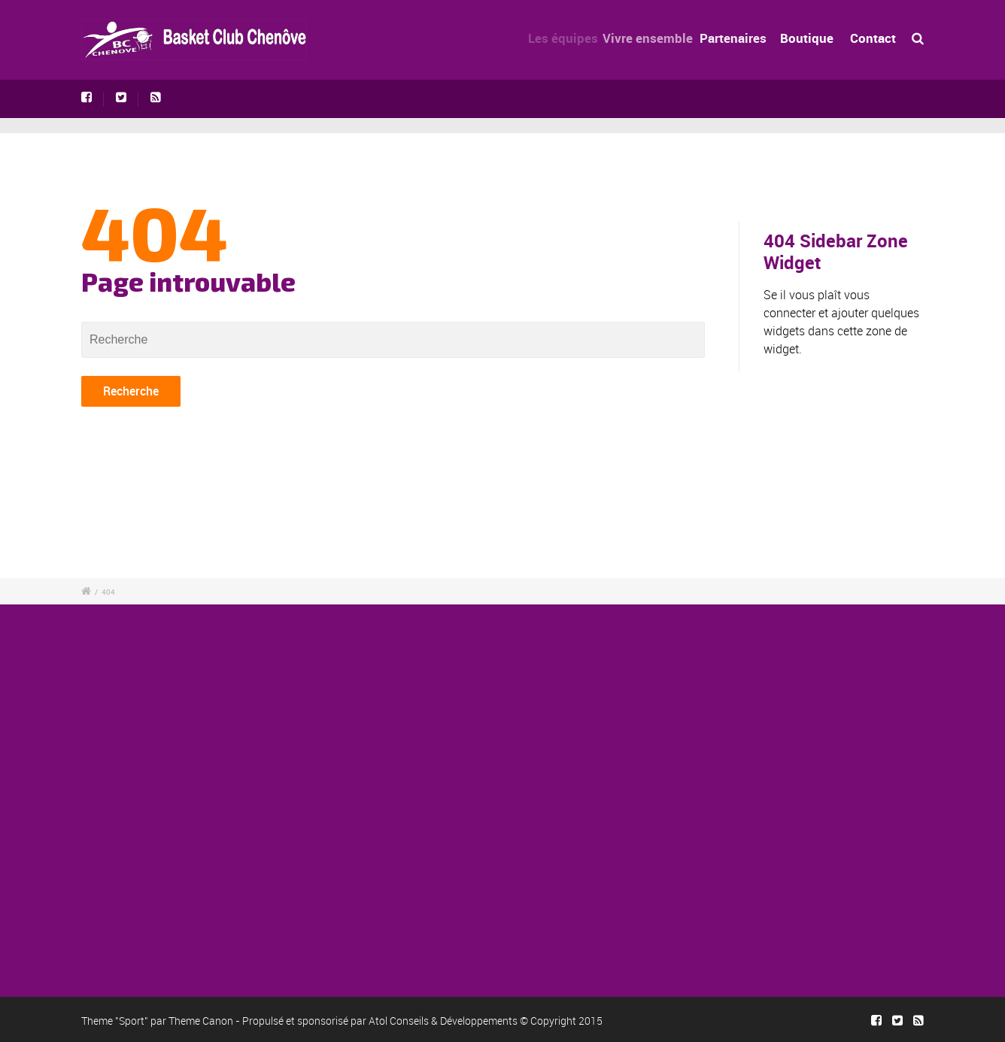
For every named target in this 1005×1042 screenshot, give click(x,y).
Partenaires (739, 38)
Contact (873, 38)
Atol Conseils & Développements (443, 1020)
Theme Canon (201, 1020)
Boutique (807, 38)
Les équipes (568, 38)
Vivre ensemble (656, 38)
